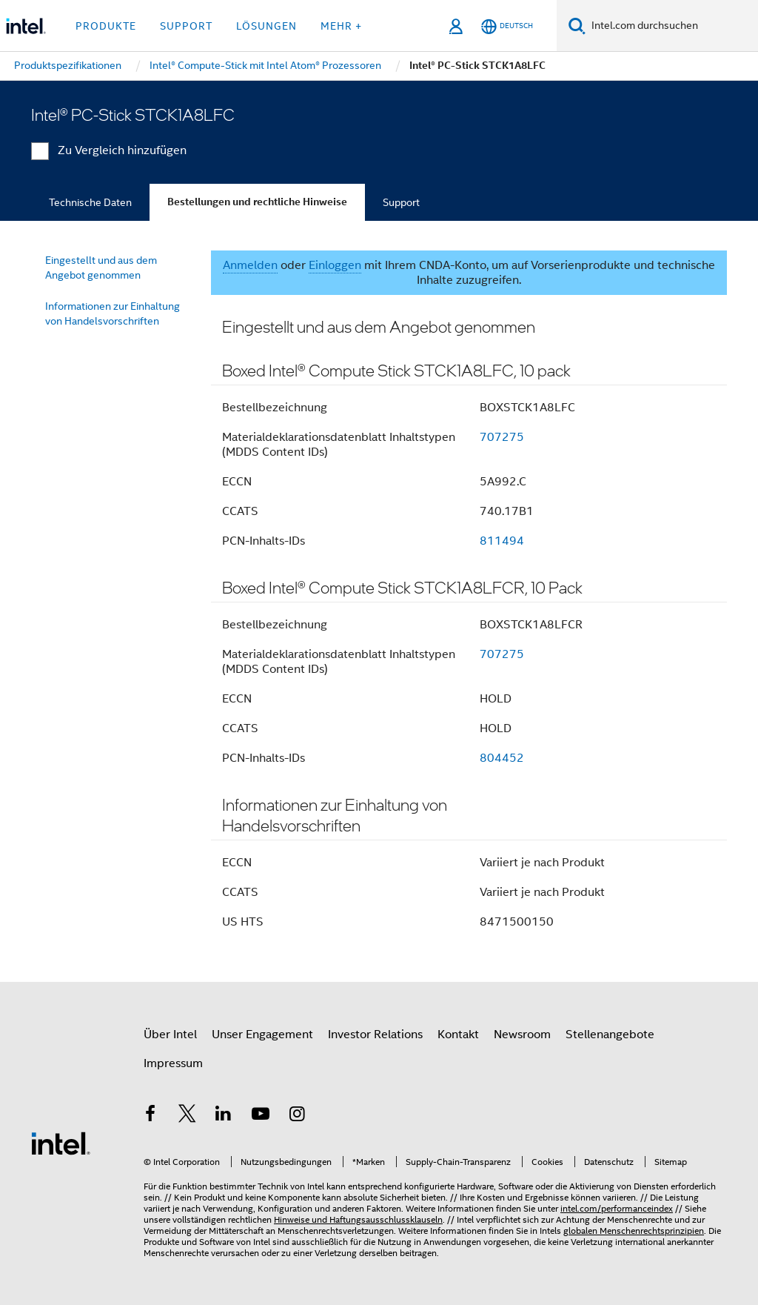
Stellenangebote (610, 1034)
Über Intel (170, 1034)
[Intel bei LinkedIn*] (223, 1116)
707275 (502, 437)
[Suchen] (577, 25)
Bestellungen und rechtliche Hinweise (257, 202)
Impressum (173, 1063)
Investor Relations (375, 1034)
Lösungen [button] (266, 26)
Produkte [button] (106, 26)
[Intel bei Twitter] (187, 1116)
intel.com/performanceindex (616, 1208)
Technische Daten (90, 202)
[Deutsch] (507, 26)
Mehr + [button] (341, 26)
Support (401, 202)
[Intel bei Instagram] (296, 1116)
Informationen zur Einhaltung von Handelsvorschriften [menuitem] (112, 313)
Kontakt (458, 1034)
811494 (502, 541)
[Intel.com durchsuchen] (672, 26)
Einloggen (335, 265)
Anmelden (250, 265)
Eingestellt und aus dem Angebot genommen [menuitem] (101, 267)
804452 (502, 758)
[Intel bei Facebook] (150, 1116)
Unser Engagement (262, 1034)
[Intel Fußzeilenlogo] (60, 1142)
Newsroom (522, 1034)
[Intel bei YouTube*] (260, 1116)
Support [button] (186, 26)
